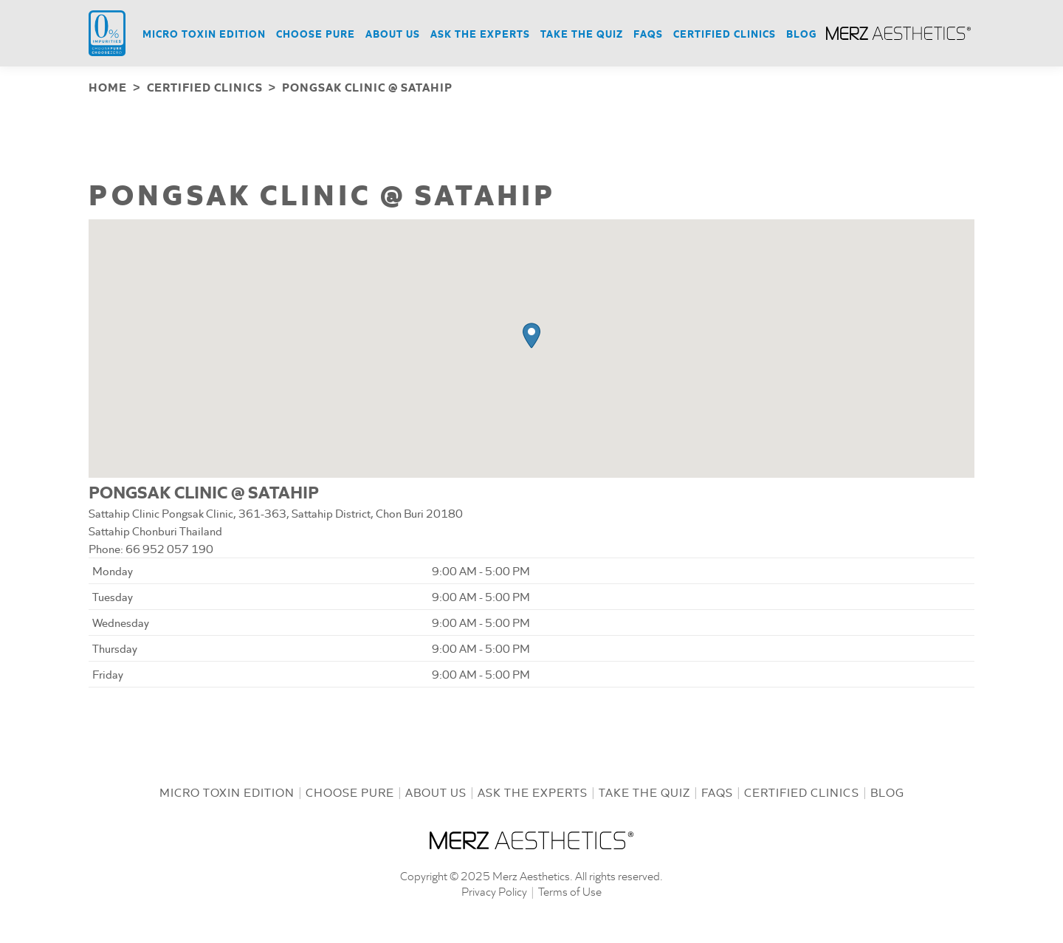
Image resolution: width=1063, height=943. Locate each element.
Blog (887, 790)
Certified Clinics (801, 790)
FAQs (717, 790)
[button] (531, 334)
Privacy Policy (494, 889)
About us (436, 790)
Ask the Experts (533, 790)
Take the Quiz (644, 790)
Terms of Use (570, 889)
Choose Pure (350, 790)
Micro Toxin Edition (227, 790)
